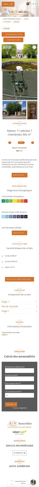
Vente (26, 19)
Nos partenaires (29, 484)
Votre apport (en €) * (13, 383)
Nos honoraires (14, 484)
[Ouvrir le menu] (8, 4)
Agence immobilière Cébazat (12, 19)
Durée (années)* (11, 375)
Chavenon (7, 22)
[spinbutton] (19, 395)
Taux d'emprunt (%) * (13, 391)
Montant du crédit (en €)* (15, 367)
